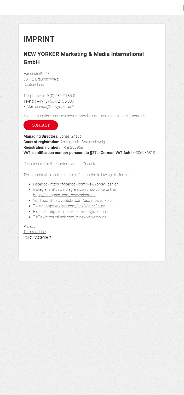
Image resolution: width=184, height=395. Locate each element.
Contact (41, 125)
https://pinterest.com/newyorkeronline (80, 211)
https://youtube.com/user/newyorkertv (81, 200)
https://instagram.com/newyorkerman (64, 195)
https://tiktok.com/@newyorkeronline (75, 217)
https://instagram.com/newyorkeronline (83, 189)
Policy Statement (37, 237)
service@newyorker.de (53, 106)
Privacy (29, 226)
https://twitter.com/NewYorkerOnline (75, 206)
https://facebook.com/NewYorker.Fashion (84, 184)
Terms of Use (34, 231)
